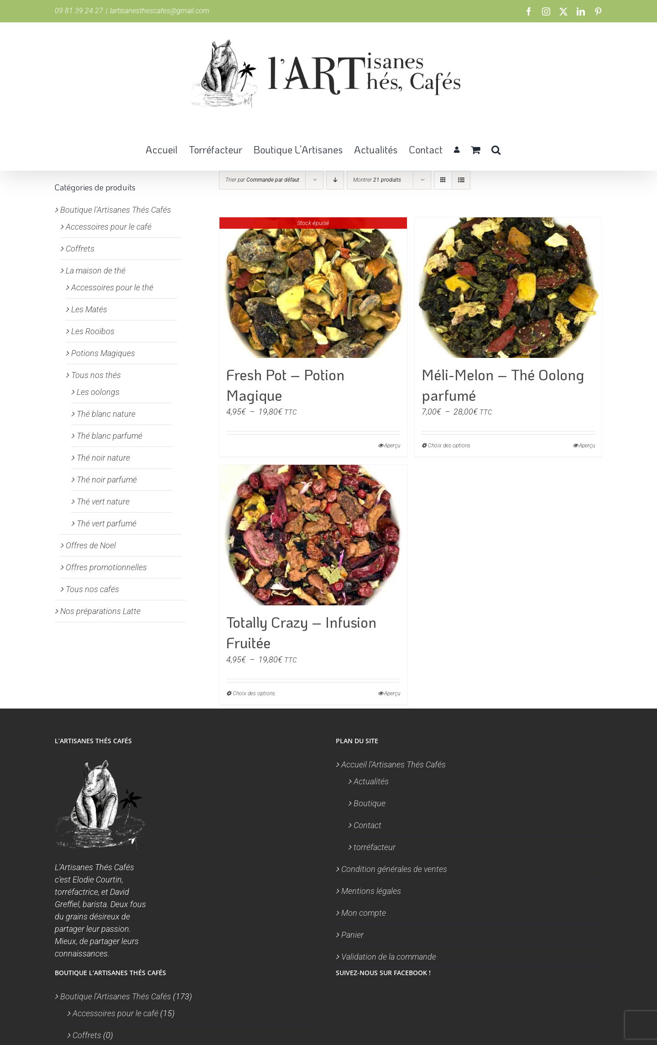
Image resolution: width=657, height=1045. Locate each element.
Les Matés (89, 309)
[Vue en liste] (461, 180)
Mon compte (363, 913)
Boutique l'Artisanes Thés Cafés (115, 210)
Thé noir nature (103, 457)
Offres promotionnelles (106, 567)
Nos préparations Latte (100, 611)
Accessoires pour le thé (112, 287)
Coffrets (80, 248)
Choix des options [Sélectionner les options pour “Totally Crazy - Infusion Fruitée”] (254, 693)
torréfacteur (375, 847)
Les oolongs (98, 392)
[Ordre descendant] (335, 180)
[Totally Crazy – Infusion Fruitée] (313, 535)
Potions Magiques (103, 353)
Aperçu (392, 445)
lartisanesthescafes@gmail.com (159, 10)
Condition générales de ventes (394, 869)
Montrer (377, 180)
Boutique (370, 803)
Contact (367, 825)
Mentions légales (371, 891)
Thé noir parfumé (107, 479)
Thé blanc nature (106, 414)
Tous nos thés (96, 375)
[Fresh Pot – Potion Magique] (313, 287)
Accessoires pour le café (108, 226)
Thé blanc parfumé (109, 436)
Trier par (262, 180)
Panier (352, 935)
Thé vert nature (103, 501)
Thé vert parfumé (106, 523)
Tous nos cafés (92, 589)
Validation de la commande (388, 956)
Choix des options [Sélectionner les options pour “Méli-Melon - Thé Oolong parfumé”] (449, 445)
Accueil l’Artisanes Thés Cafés (393, 764)
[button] (496, 148)
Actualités (371, 781)
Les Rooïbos (93, 331)
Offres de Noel (91, 545)
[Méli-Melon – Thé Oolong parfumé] (508, 287)
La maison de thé (95, 270)
